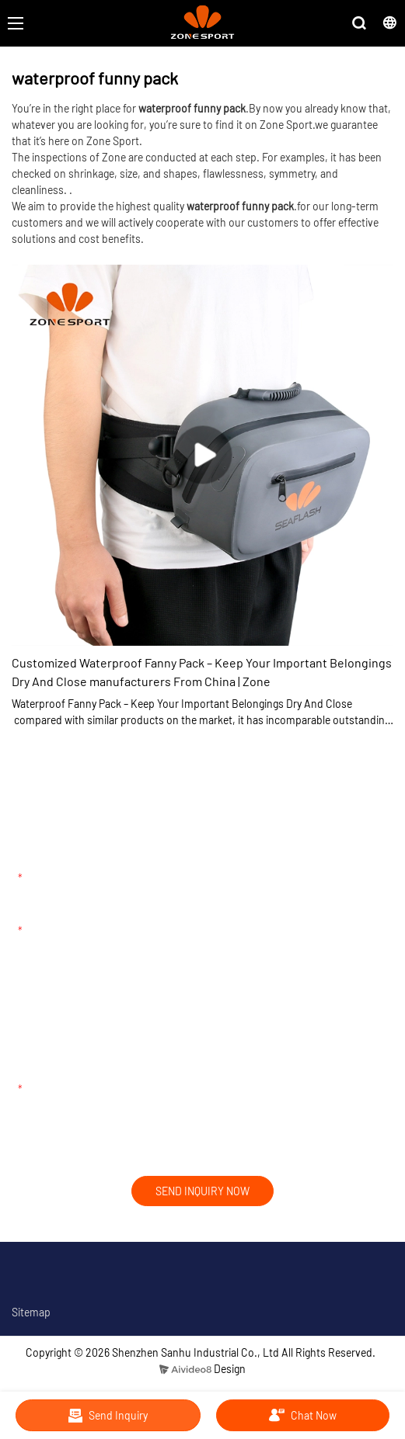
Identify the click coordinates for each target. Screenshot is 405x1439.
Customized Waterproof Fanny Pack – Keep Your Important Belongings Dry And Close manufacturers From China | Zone (202, 671)
